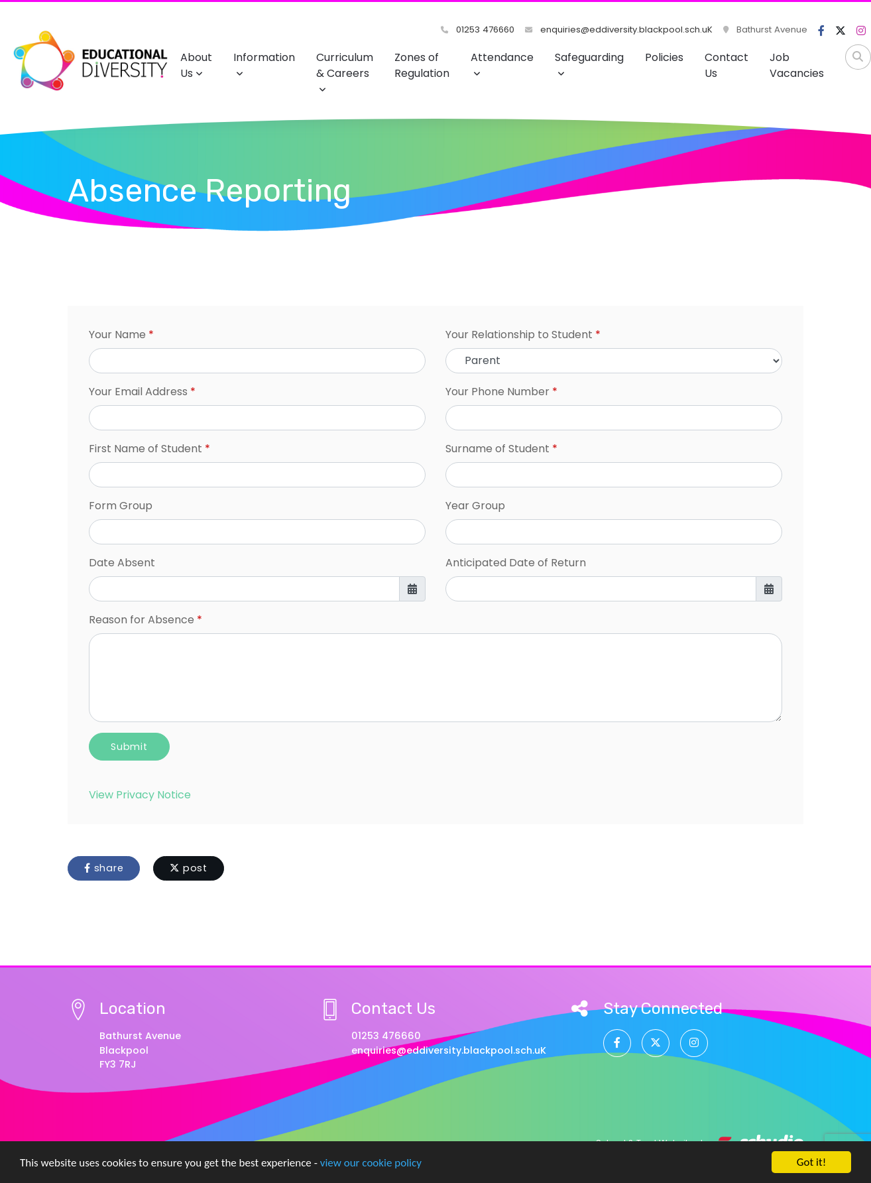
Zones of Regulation (421, 65)
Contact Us (726, 65)
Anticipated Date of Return (515, 562)
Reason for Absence (141, 619)
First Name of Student (145, 448)
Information (264, 64)
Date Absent (122, 562)
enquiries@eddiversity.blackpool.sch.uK (619, 29)
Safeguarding (589, 64)
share (103, 868)
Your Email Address (138, 391)
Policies (664, 57)
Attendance (502, 64)
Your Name (117, 334)
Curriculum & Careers (344, 72)
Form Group (120, 505)
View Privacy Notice (140, 794)
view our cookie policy (371, 1163)
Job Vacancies (797, 65)
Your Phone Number (497, 391)
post (188, 868)
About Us (196, 65)
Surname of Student (497, 448)
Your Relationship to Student (519, 334)
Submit (129, 746)
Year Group (475, 505)
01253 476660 (477, 29)
